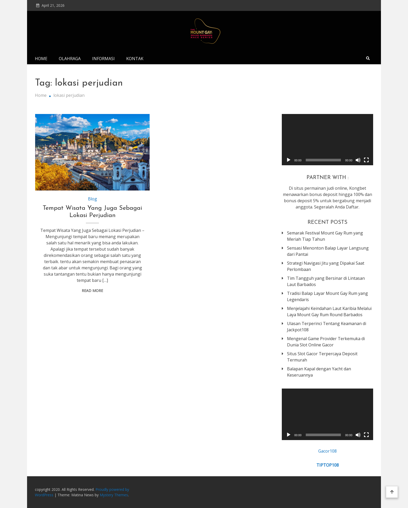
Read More (92, 290)
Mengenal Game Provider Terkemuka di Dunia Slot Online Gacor (326, 342)
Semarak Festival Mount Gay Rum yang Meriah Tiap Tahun (325, 236)
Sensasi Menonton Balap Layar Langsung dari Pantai (328, 251)
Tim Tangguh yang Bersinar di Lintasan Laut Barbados (326, 281)
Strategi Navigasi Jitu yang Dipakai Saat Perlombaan (325, 266)
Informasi (103, 58)
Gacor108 (327, 451)
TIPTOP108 (327, 465)
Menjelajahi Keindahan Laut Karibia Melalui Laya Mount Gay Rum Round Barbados (329, 312)
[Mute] (358, 160)
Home (41, 58)
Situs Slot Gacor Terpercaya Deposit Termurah (322, 357)
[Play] (288, 160)
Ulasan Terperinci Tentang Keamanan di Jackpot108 (326, 327)
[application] (327, 139)
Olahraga (70, 58)
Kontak (134, 58)
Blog (92, 199)
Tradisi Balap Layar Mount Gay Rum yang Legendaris (327, 296)
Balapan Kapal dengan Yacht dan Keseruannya (319, 372)
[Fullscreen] (366, 160)
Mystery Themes (114, 494)
